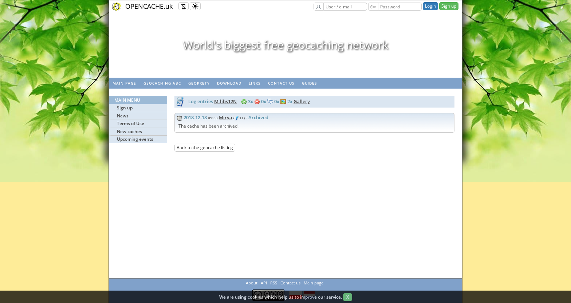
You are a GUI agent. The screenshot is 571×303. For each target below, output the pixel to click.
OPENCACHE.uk (149, 6)
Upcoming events (135, 139)
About (251, 282)
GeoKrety (199, 83)
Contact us (281, 83)
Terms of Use (130, 123)
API (264, 282)
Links (255, 83)
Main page (124, 83)
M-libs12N (225, 101)
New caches (129, 131)
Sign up (448, 6)
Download (229, 83)
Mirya (225, 117)
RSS (273, 282)
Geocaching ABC (162, 83)
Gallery (302, 101)
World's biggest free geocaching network (285, 44)
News (123, 116)
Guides (309, 83)
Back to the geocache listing (205, 147)
